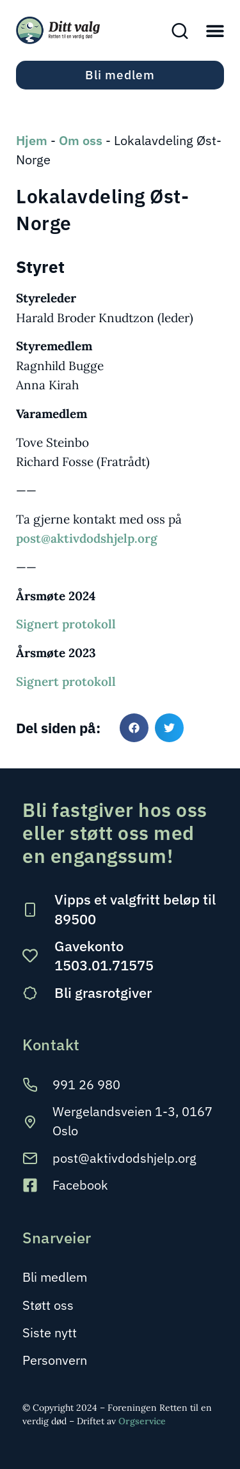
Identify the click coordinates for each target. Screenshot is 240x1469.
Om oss (80, 140)
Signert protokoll (66, 624)
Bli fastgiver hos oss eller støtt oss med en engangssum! (114, 832)
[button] (214, 30)
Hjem (31, 140)
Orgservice (142, 1421)
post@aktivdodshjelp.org (86, 538)
